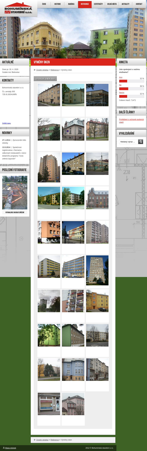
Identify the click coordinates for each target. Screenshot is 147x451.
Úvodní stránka (41, 70)
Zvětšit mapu (6, 123)
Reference (55, 70)
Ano (120, 77)
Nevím (121, 93)
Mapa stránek (10, 448)
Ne (120, 85)
